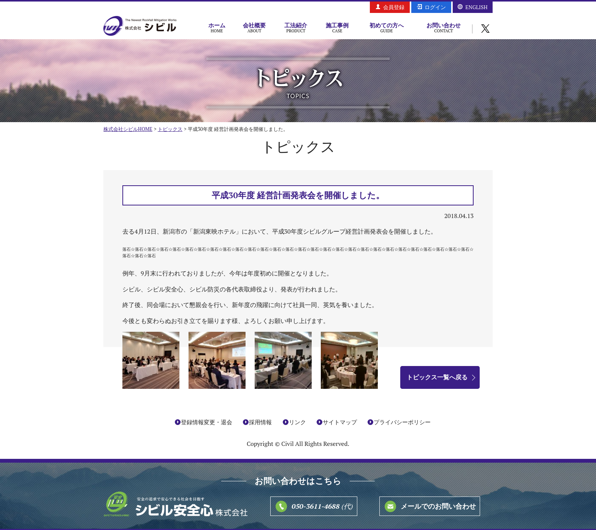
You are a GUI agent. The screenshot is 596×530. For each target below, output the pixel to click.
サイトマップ (340, 422)
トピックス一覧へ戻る (437, 377)
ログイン (435, 7)
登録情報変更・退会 (206, 422)
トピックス (170, 129)
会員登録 (393, 7)
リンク (297, 422)
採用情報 (260, 422)
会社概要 (254, 27)
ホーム (217, 27)
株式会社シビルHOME (127, 129)
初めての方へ (386, 27)
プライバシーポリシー (402, 422)
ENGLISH (476, 7)
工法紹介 (296, 27)
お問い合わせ (443, 27)
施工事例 (337, 27)
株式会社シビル (139, 26)
